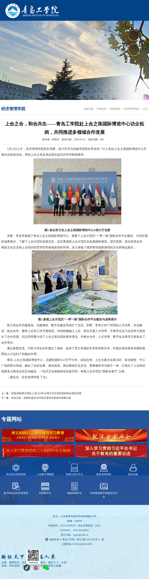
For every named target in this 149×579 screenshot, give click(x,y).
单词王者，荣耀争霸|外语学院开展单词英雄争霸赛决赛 (41, 398)
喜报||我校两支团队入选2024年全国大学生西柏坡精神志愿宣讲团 (46, 393)
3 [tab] (79, 462)
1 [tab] (69, 462)
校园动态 (115, 109)
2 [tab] (74, 462)
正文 (145, 109)
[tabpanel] (74, 444)
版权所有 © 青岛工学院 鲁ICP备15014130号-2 (74, 539)
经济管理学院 (131, 109)
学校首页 (101, 109)
